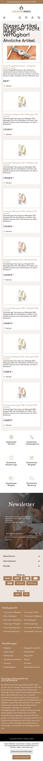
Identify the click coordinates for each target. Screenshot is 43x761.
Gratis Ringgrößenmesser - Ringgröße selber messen (19, 67)
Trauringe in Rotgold (12, 624)
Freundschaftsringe (12, 631)
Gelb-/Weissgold (10, 616)
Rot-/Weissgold (30, 620)
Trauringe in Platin (31, 612)
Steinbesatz (8, 656)
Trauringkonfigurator (12, 628)
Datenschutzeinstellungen (21, 751)
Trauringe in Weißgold (32, 616)
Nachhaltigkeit (9, 667)
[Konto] (32, 18)
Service (27, 659)
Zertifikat (27, 663)
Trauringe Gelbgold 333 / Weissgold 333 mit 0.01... (20, 116)
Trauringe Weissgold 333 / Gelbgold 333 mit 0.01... (20, 164)
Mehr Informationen (25, 747)
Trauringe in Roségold (33, 628)
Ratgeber (7, 648)
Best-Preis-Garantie (32, 667)
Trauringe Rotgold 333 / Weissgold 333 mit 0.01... (20, 261)
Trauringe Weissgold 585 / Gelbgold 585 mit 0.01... (20, 309)
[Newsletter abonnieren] (36, 534)
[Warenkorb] (39, 18)
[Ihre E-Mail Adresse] (19, 534)
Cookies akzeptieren (21, 757)
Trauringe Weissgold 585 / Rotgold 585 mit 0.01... (20, 406)
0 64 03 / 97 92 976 (29, 2)
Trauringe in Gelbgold (12, 612)
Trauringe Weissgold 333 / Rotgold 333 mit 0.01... (20, 212)
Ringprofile (28, 656)
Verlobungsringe (31, 624)
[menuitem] (4, 18)
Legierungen (9, 652)
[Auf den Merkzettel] (8, 86)
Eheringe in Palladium (12, 620)
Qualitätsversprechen (12, 659)
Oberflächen (29, 652)
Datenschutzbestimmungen (21, 537)
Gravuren (7, 663)
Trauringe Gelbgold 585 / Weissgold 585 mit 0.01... (20, 358)
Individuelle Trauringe (33, 631)
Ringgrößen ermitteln (32, 648)
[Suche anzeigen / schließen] (20, 18)
